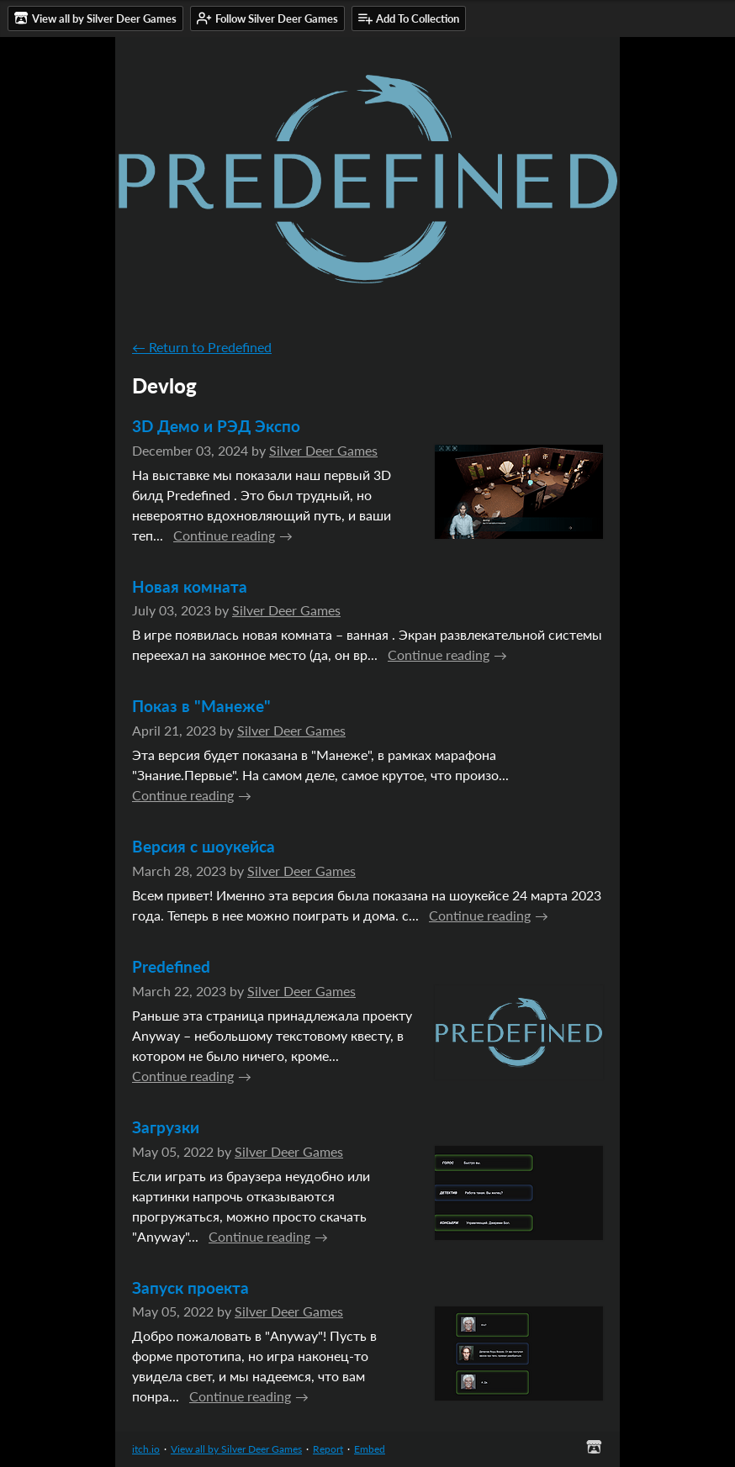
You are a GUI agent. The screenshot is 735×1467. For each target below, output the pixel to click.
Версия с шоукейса (203, 846)
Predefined (171, 966)
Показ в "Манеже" (201, 705)
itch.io (146, 1449)
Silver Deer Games (323, 450)
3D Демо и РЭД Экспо (216, 425)
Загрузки (165, 1127)
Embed (369, 1449)
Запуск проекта (190, 1287)
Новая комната (189, 586)
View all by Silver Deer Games (236, 1449)
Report (328, 1449)
